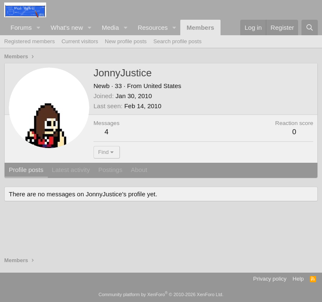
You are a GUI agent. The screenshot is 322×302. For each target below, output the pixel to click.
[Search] (309, 27)
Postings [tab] (110, 169)
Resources (153, 27)
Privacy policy (269, 279)
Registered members (29, 41)
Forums (21, 27)
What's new (67, 27)
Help (298, 279)
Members (200, 27)
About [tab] (139, 169)
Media (110, 27)
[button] (38, 27)
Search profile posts (177, 41)
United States (162, 85)
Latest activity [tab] (71, 169)
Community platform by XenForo (161, 294)
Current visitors (80, 41)
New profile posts (126, 41)
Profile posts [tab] (26, 169)
